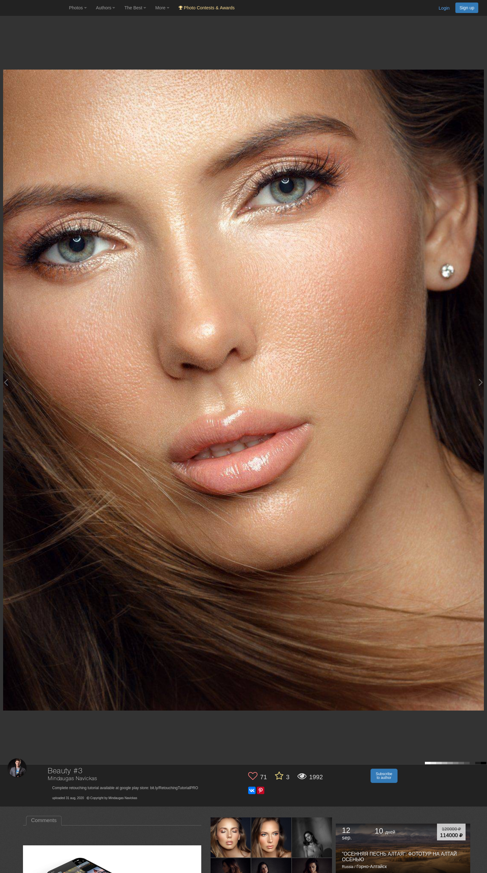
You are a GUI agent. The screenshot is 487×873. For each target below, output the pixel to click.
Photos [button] (78, 8)
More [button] (162, 8)
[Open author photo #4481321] (312, 837)
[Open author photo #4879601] (271, 837)
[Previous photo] (6, 382)
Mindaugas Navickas (72, 778)
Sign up (466, 8)
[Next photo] (481, 382)
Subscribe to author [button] (384, 776)
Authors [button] (105, 8)
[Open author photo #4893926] (231, 837)
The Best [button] (135, 8)
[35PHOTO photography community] (34, 7)
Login (444, 8)
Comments (44, 820)
